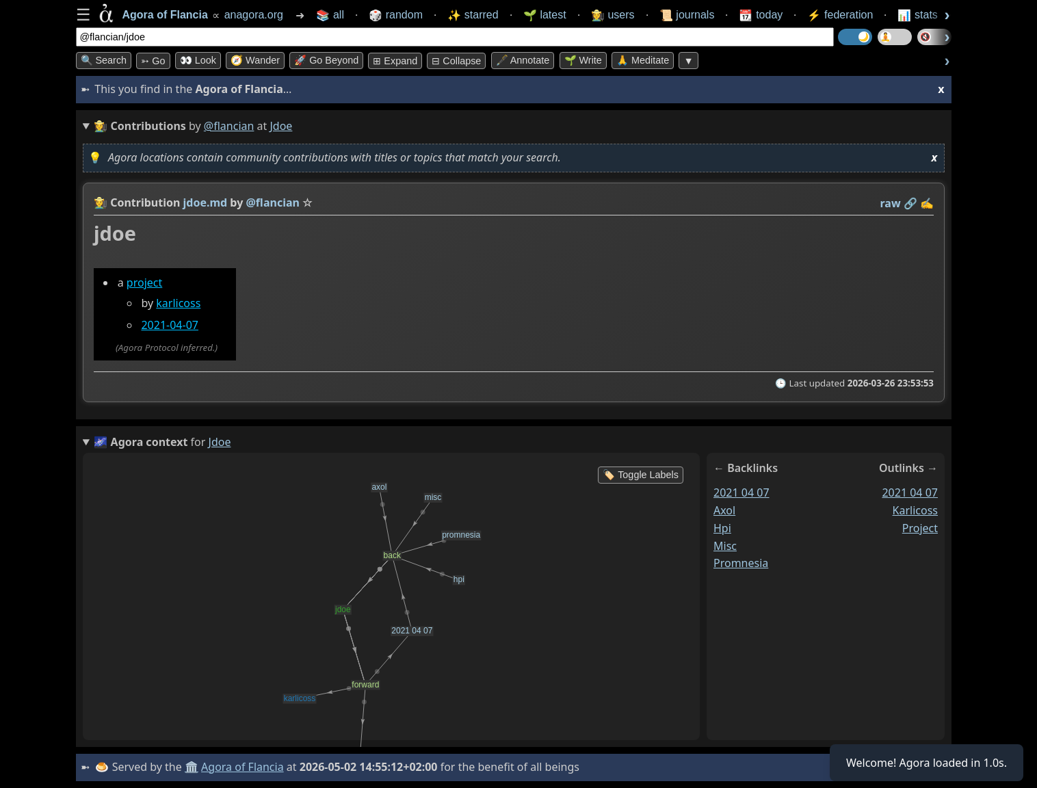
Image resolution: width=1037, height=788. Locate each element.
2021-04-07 (169, 324)
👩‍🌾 (100, 202)
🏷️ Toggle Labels (641, 474)
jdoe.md (205, 202)
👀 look (198, 60)
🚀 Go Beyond (326, 60)
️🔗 (910, 203)
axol (724, 510)
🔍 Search (104, 60)
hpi (722, 527)
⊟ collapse (456, 60)
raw (890, 203)
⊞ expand (395, 60)
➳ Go (153, 60)
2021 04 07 (741, 492)
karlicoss (178, 303)
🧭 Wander (255, 60)
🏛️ (191, 766)
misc (725, 545)
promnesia (740, 562)
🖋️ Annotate (523, 60)
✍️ (927, 203)
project (143, 282)
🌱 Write (583, 60)
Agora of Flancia (242, 766)
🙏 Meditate (642, 60)
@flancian (229, 125)
